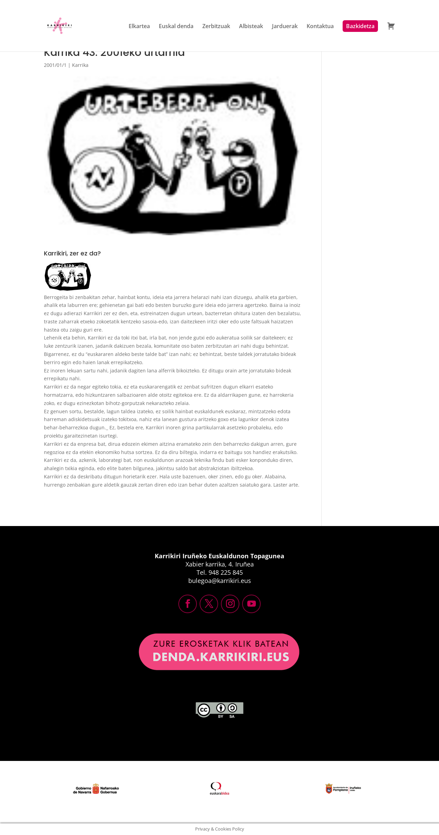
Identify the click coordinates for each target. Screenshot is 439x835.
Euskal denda (176, 28)
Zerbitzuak (216, 28)
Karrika (80, 65)
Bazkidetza (360, 27)
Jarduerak (285, 28)
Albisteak (251, 28)
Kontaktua (320, 28)
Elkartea (139, 28)
